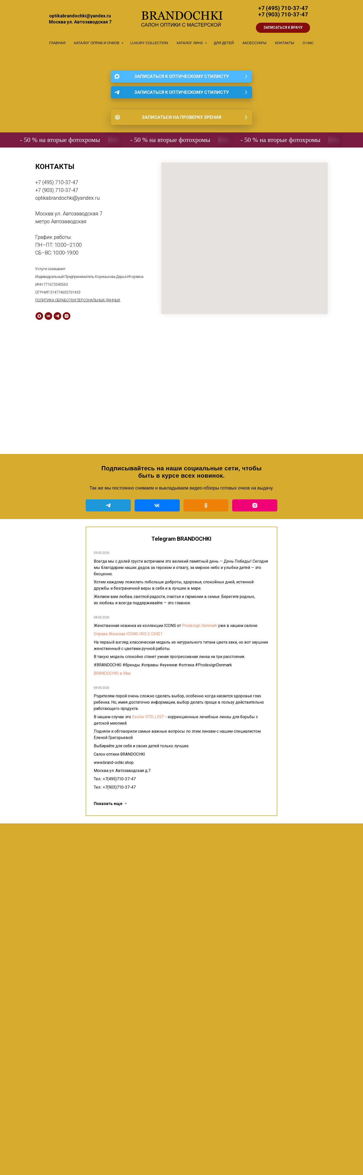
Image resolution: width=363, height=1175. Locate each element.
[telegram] (57, 316)
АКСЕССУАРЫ (255, 43)
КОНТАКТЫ (284, 43)
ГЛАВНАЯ (57, 43)
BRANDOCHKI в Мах (112, 673)
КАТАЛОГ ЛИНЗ (190, 43)
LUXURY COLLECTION (149, 43)
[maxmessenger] (39, 316)
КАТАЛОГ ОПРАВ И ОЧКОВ (97, 43)
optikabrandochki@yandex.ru (67, 198)
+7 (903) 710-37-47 (283, 14)
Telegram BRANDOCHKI (181, 539)
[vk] (48, 316)
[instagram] (66, 316)
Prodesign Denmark (199, 625)
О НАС (308, 43)
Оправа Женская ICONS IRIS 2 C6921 (128, 634)
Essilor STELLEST (148, 716)
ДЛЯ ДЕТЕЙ (224, 43)
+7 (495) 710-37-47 (283, 8)
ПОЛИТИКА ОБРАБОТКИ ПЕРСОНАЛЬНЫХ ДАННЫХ (77, 300)
